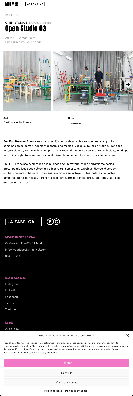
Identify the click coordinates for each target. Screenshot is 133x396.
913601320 (12, 256)
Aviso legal (12, 329)
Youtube (10, 309)
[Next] (127, 84)
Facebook (11, 297)
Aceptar (66, 362)
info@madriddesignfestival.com (25, 250)
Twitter (9, 303)
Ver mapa (76, 123)
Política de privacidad (76, 391)
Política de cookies (53, 391)
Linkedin (10, 290)
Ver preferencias (66, 382)
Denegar (66, 372)
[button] (127, 335)
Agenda (11, 15)
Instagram (11, 284)
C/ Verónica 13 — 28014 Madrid (25, 243)
